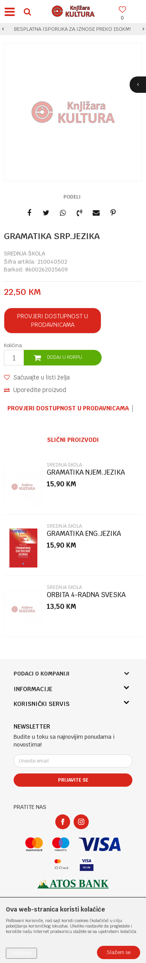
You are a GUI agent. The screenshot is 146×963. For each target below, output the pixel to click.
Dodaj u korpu (64, 357)
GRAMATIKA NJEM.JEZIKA (86, 472)
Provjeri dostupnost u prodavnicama (52, 320)
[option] (73, 29)
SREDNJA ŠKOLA (24, 253)
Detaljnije (21, 953)
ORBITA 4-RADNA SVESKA (86, 595)
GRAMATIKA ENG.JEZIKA (84, 534)
